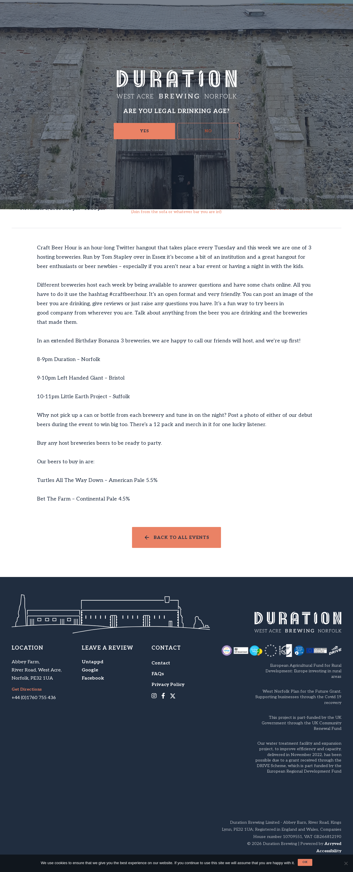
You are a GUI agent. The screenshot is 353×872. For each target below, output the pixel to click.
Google (90, 670)
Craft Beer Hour (176, 209)
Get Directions (27, 689)
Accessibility (328, 850)
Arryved (333, 843)
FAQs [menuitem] (157, 674)
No (208, 130)
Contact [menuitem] (160, 663)
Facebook (93, 678)
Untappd (93, 662)
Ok (305, 862)
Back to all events (181, 537)
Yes (144, 130)
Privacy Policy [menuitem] (167, 684)
